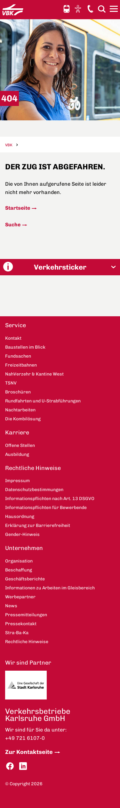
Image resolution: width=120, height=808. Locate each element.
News (11, 606)
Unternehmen (24, 548)
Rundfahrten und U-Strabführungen (43, 401)
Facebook (10, 766)
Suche (12, 225)
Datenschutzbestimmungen (34, 489)
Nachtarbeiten (20, 410)
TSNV (11, 383)
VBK (8, 145)
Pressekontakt (20, 623)
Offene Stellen (20, 445)
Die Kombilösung (23, 419)
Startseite (17, 208)
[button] (60, 267)
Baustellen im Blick (25, 347)
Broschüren (18, 392)
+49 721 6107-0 (25, 738)
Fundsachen (18, 356)
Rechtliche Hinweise (33, 468)
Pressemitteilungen (26, 615)
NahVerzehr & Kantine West (34, 374)
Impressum (17, 480)
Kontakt (90, 8)
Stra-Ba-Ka (16, 632)
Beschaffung (18, 570)
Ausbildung (17, 454)
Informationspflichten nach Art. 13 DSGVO (49, 498)
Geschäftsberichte (25, 579)
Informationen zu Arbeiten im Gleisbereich (50, 588)
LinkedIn (23, 766)
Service (15, 325)
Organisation (19, 561)
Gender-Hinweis (22, 534)
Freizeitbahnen (21, 365)
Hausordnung (19, 516)
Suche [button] (102, 9)
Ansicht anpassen (78, 8)
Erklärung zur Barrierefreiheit (37, 525)
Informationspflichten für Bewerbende (46, 507)
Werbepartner (20, 597)
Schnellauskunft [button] (67, 9)
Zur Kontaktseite (29, 751)
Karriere (17, 432)
